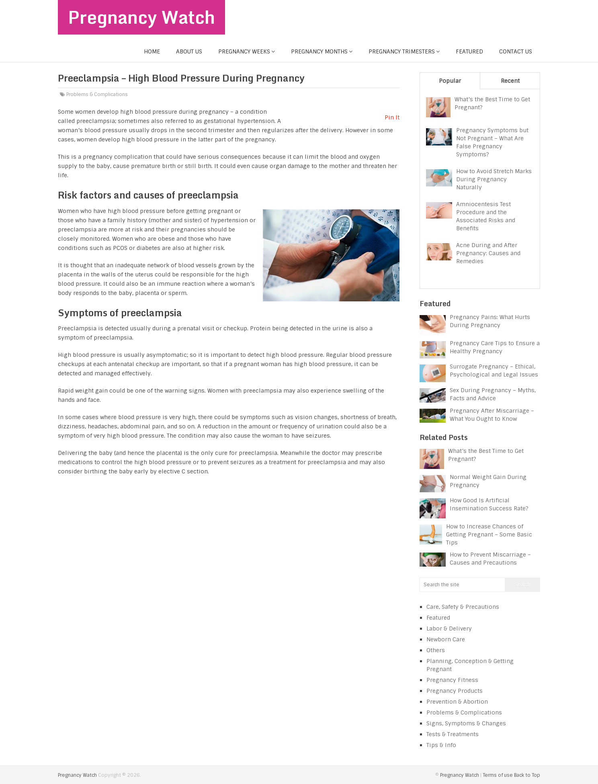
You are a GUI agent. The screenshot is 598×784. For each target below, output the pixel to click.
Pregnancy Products (454, 690)
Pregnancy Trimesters (402, 51)
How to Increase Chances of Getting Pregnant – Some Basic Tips (489, 534)
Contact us (515, 51)
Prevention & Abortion (457, 701)
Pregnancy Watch (142, 17)
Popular (450, 80)
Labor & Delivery (449, 628)
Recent (510, 80)
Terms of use (498, 775)
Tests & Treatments (452, 734)
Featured (469, 51)
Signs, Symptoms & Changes (466, 723)
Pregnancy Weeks (244, 51)
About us (189, 51)
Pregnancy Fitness (452, 680)
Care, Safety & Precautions (462, 606)
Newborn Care (445, 639)
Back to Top (527, 775)
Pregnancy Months (319, 51)
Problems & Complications (97, 94)
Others (435, 650)
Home (152, 51)
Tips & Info (441, 745)
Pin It (392, 117)
